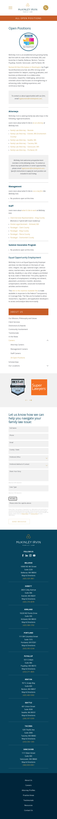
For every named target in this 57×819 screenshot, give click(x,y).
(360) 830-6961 (28, 765)
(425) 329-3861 (28, 578)
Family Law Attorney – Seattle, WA (23, 140)
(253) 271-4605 (28, 672)
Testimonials (28, 800)
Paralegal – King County (19, 231)
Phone (12, 435)
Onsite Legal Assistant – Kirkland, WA (24, 224)
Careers (28, 785)
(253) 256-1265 (28, 742)
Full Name (13, 428)
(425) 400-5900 (28, 695)
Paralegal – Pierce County (20, 234)
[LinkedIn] (26, 555)
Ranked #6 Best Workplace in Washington (25, 67)
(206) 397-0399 (28, 718)
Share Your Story (15, 471)
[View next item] (30, 400)
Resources (28, 805)
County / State (14, 450)
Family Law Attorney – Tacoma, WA (23, 143)
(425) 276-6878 (28, 602)
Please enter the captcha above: (20, 503)
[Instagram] (30, 555)
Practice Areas (28, 795)
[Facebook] (23, 555)
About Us (28, 780)
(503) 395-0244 (28, 648)
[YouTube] (34, 555)
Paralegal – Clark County (19, 227)
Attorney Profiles (28, 790)
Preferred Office (15, 457)
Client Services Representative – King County (27, 218)
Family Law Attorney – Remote (22, 130)
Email (11, 442)
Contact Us (28, 810)
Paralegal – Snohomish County (22, 237)
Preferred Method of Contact (19, 464)
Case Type (13, 487)
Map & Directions (28, 575)
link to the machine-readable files (25, 291)
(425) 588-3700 (28, 625)
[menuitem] (29, 318)
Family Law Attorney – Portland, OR (23, 150)
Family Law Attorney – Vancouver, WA (24, 147)
